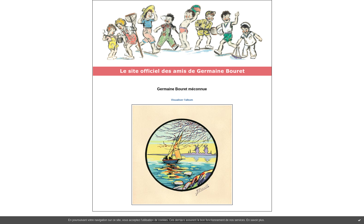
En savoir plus (255, 220)
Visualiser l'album (182, 99)
